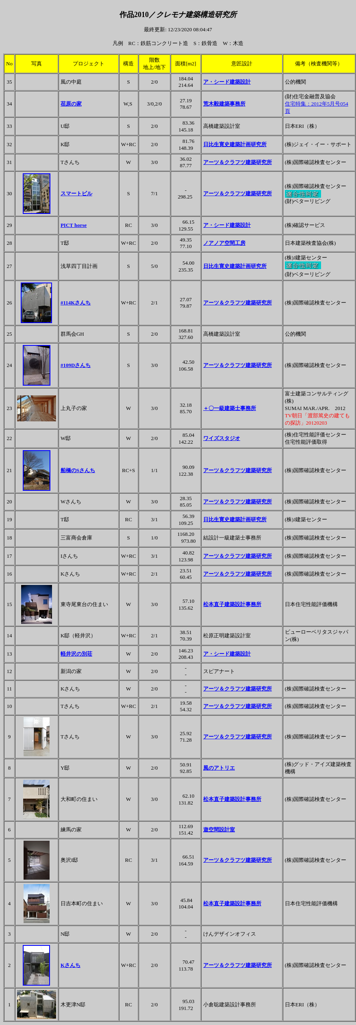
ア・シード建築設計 (227, 82)
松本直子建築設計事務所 (232, 604)
